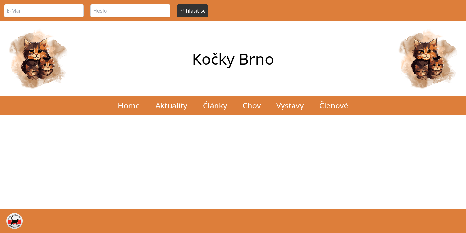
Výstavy (290, 105)
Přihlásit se (192, 10)
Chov (251, 105)
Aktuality (171, 105)
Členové (333, 105)
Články (215, 105)
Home (129, 105)
